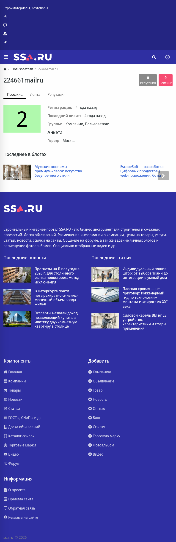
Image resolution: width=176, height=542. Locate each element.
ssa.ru (8, 537)
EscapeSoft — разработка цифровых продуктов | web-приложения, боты (142, 171)
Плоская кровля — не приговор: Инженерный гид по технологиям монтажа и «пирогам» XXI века (145, 298)
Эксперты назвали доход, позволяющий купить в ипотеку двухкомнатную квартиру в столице (57, 319)
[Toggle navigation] (167, 57)
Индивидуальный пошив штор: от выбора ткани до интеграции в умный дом (145, 273)
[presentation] (12, 176)
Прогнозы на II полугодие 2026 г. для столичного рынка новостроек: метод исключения (57, 275)
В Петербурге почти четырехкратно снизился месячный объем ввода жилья (57, 298)
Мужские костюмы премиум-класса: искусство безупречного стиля (58, 171)
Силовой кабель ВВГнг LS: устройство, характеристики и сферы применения (145, 322)
